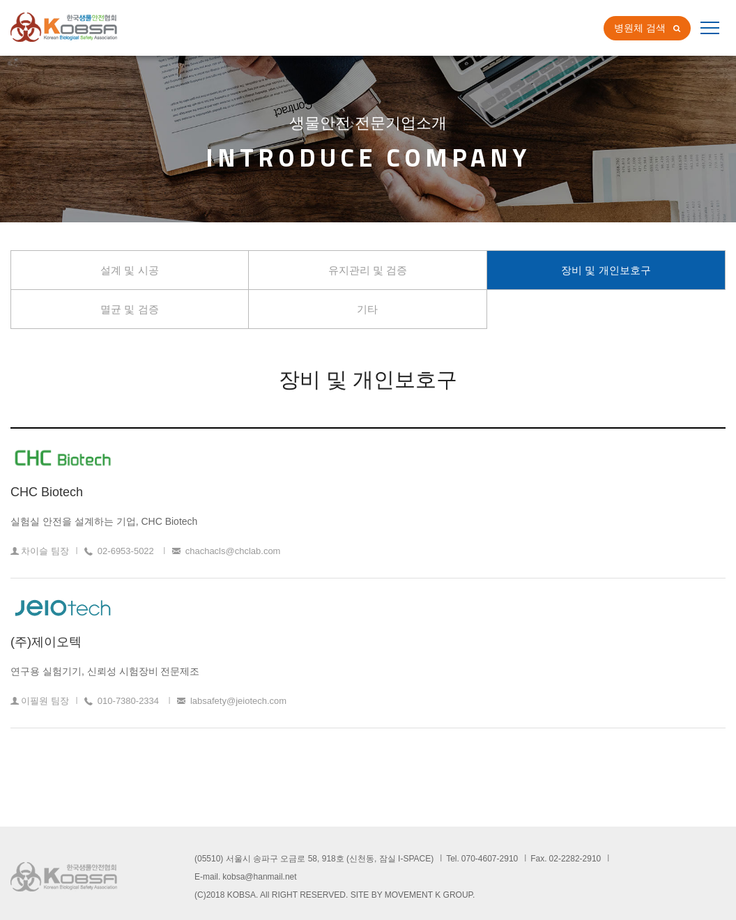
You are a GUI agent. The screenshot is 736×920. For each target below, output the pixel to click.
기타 (367, 309)
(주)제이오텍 (46, 642)
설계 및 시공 (129, 270)
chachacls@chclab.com (233, 551)
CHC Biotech (46, 492)
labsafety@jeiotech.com (238, 701)
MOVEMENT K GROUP (429, 895)
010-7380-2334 (128, 701)
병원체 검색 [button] (640, 27)
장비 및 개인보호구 (605, 270)
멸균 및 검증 (129, 309)
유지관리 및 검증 (367, 270)
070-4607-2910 (489, 859)
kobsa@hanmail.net (259, 877)
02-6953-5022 (126, 551)
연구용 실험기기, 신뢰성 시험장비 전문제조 (104, 671)
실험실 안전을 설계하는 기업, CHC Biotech (103, 521)
